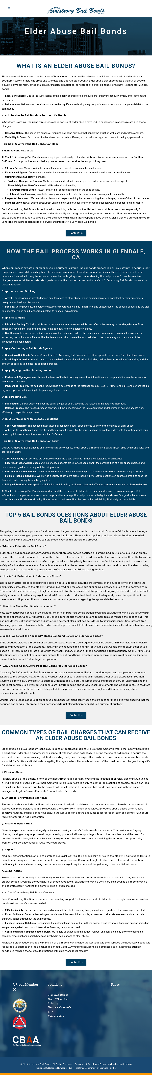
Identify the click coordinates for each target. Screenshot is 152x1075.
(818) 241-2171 (56, 1015)
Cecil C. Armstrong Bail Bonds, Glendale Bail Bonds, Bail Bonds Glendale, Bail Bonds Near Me (104, 994)
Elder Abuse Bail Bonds (76, 31)
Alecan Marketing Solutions (117, 1064)
